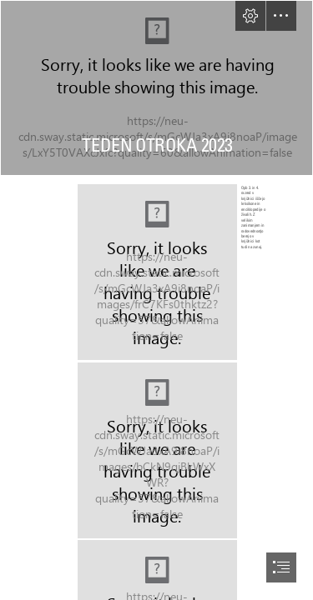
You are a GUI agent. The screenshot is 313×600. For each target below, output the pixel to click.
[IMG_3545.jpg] (156, 88)
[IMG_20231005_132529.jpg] (175, 271)
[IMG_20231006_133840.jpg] (156, 450)
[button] (250, 16)
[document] (156, 300)
